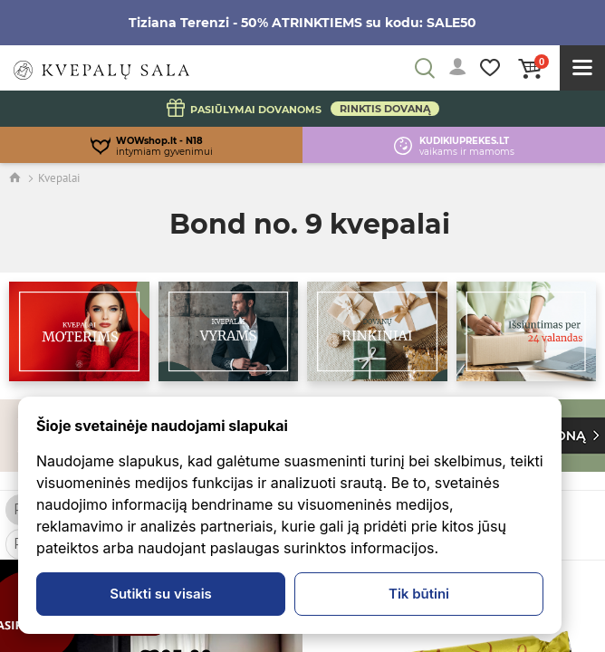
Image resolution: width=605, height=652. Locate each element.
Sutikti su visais (161, 593)
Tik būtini (419, 593)
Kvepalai (59, 178)
